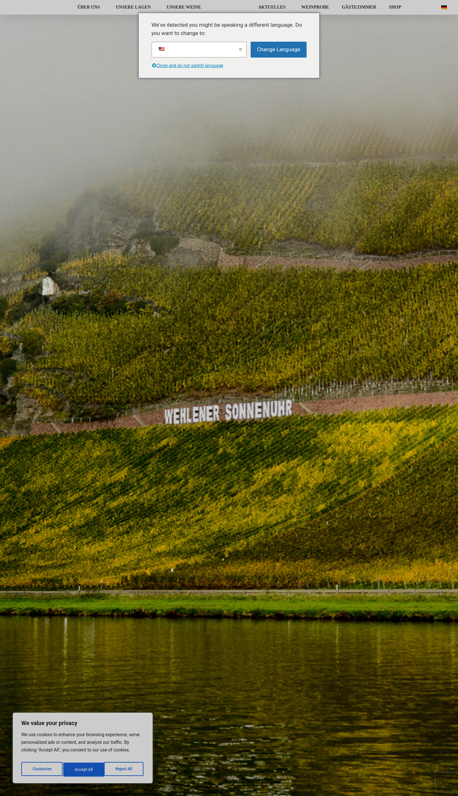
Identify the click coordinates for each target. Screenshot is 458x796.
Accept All (124, 769)
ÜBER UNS (90, 7)
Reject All (83, 769)
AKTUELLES (273, 7)
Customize (41, 769)
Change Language (278, 49)
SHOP (395, 7)
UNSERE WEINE (185, 7)
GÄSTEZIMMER (359, 7)
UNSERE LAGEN (135, 7)
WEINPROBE (315, 7)
